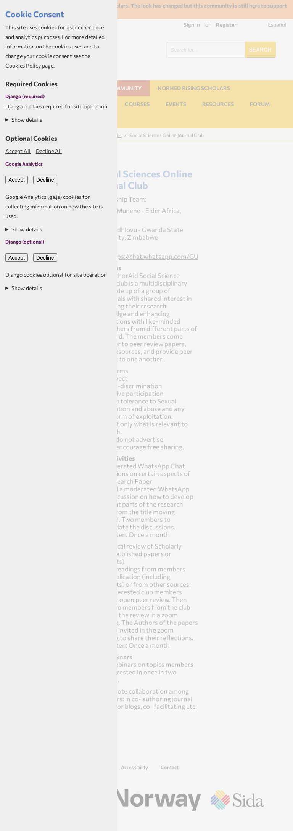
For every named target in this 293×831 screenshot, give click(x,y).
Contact (170, 767)
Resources (218, 104)
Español (277, 24)
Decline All (49, 151)
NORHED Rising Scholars (194, 88)
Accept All (18, 151)
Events (176, 104)
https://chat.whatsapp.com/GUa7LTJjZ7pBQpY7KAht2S (190, 256)
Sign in (192, 24)
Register (226, 24)
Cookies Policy (23, 65)
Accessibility (134, 767)
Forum (260, 104)
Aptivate (257, 822)
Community (124, 88)
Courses (137, 104)
